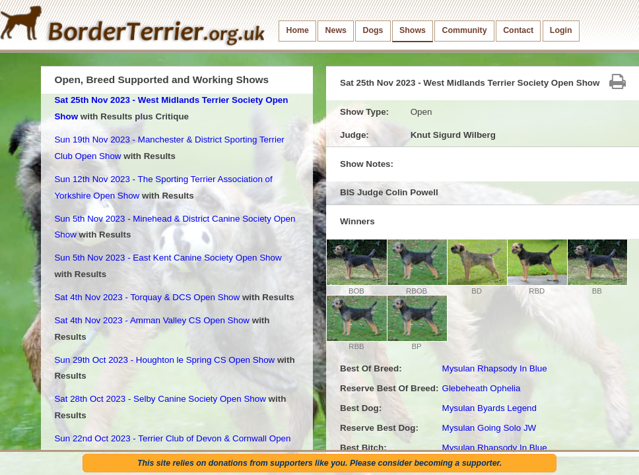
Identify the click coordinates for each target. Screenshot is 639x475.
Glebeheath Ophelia (481, 388)
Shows (412, 30)
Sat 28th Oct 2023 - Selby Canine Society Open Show (159, 399)
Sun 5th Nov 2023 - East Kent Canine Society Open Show (167, 258)
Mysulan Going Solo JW (489, 428)
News (336, 30)
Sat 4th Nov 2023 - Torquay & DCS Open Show (147, 297)
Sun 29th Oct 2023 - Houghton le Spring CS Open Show (164, 360)
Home (297, 30)
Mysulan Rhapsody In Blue (494, 368)
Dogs (373, 30)
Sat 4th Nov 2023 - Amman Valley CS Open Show (152, 320)
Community (464, 30)
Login (561, 30)
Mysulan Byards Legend (489, 408)
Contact (518, 30)
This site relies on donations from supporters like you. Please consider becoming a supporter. (319, 463)
